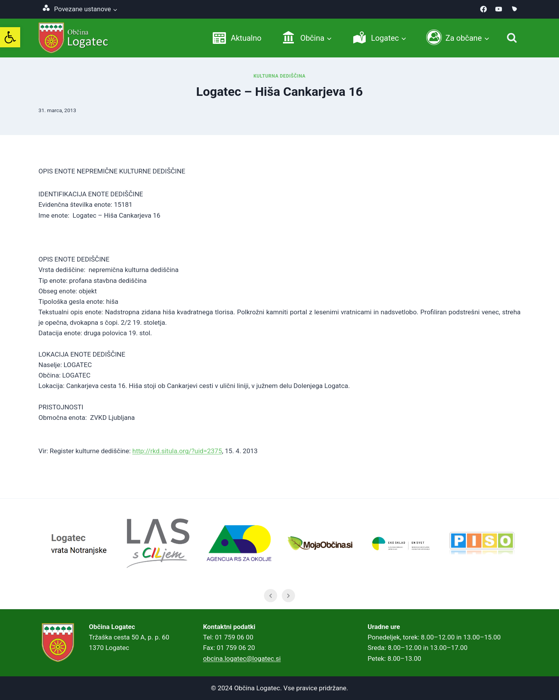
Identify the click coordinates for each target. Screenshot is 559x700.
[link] (10, 37)
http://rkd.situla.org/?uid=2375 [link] (177, 451)
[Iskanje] (512, 38)
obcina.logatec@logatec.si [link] (242, 658)
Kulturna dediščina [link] (279, 76)
